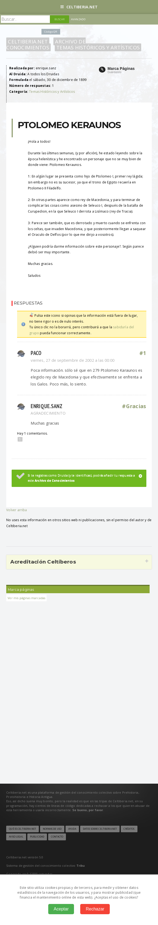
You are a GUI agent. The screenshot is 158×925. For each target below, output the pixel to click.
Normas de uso (52, 829)
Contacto (57, 836)
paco (36, 353)
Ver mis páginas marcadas (26, 598)
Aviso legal (16, 836)
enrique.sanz (46, 406)
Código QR (50, 31)
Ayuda (72, 829)
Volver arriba (16, 510)
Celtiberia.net (79, 6)
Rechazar (95, 909)
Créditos (129, 829)
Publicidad (37, 836)
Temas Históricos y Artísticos (98, 47)
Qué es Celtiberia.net (22, 829)
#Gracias (134, 406)
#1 (142, 353)
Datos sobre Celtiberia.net (100, 829)
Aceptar (61, 909)
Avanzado (78, 19)
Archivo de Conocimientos (46, 44)
